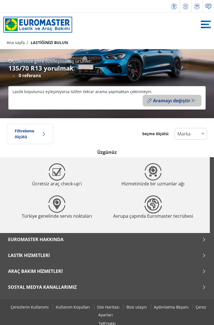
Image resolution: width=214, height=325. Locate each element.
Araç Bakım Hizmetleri (107, 270)
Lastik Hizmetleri (107, 255)
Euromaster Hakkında (107, 239)
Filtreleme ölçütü (30, 133)
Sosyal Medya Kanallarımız (107, 286)
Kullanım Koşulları (73, 306)
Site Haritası (109, 306)
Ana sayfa (16, 42)
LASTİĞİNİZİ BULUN (49, 42)
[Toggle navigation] (206, 24)
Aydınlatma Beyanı (172, 306)
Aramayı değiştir (168, 101)
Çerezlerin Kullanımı (30, 306)
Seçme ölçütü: (155, 133)
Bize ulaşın (137, 306)
